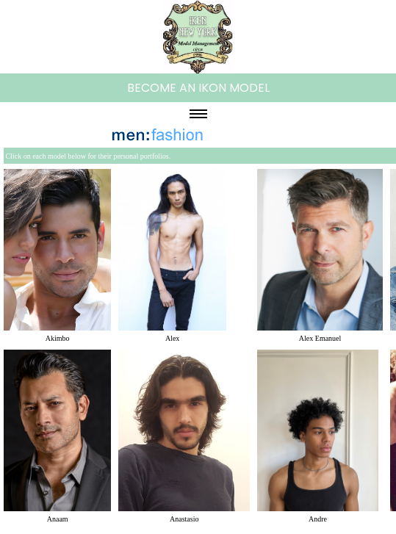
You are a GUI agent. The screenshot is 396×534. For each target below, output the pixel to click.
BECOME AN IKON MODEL (198, 87)
